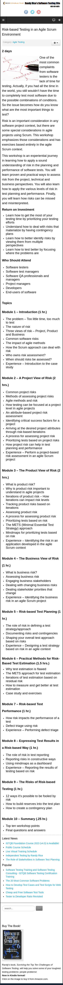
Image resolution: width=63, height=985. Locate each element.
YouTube (39, 12)
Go (39, 908)
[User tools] (55, 42)
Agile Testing (18, 42)
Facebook (26, 12)
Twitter (32, 12)
